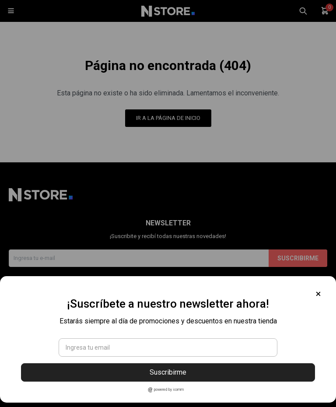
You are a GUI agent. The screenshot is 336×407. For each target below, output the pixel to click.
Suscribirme (168, 372)
